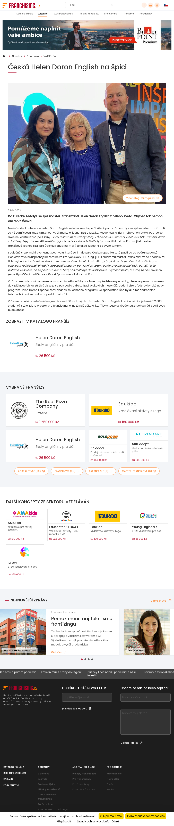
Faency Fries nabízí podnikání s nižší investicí (117, 673)
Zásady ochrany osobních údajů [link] (97, 821)
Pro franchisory (81, 784)
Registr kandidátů (89, 13)
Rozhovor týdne (46, 784)
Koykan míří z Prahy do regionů (67, 672)
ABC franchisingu (63, 13)
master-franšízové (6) (139, 471)
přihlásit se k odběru (76, 708)
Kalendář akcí (114, 773)
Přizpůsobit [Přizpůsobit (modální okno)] (63, 821)
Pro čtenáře (110, 13)
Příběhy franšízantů (49, 789)
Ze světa (42, 779)
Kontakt (111, 789)
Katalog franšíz (24, 13)
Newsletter (113, 779)
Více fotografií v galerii (142, 198)
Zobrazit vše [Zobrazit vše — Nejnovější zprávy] (161, 600)
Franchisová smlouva (84, 789)
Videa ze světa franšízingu (52, 809)
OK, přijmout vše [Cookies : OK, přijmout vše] (111, 816)
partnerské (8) (100, 471)
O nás (110, 784)
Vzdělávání (50, 56)
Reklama (129, 13)
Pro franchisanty (81, 779)
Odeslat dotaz (131, 743)
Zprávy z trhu (45, 804)
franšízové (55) (67, 471)
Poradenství (145, 13)
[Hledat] (88, 5)
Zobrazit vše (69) (31, 471)
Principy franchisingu (84, 773)
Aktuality (42, 13)
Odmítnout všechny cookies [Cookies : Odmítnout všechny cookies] (146, 816)
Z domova (33, 56)
